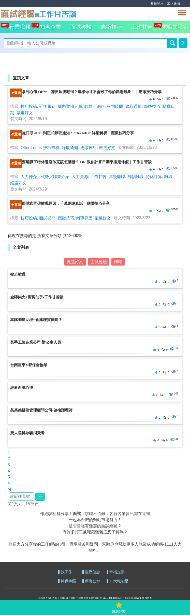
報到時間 (115, 106)
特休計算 (154, 176)
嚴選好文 (25, 112)
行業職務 (19, 25)
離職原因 (84, 218)
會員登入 (157, 3)
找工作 (66, 572)
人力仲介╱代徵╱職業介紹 (45, 176)
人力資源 (80, 176)
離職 (168, 176)
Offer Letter (31, 147)
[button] (183, 43)
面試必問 (47, 218)
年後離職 (117, 176)
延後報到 (47, 106)
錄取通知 (133, 106)
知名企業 (49, 25)
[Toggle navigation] (182, 12)
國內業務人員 (70, 106)
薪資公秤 (92, 581)
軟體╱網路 (94, 106)
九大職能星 (118, 581)
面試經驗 (81, 27)
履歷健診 (92, 572)
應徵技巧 (111, 27)
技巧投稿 (29, 106)
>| (9, 489)
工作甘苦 (142, 27)
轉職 (118, 262)
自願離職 (135, 176)
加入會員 (173, 3)
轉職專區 (68, 581)
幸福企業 (117, 572)
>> (40, 496)
